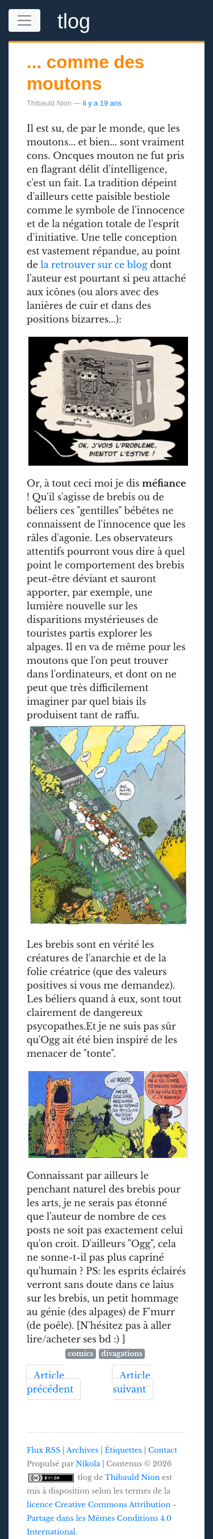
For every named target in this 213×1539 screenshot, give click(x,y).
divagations (121, 1353)
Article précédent (50, 1382)
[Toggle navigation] (24, 20)
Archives (82, 1450)
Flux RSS (43, 1450)
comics (81, 1353)
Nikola (88, 1463)
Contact (162, 1450)
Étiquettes (123, 1450)
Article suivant (131, 1382)
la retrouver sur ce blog (94, 264)
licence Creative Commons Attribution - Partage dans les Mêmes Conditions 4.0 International (101, 1518)
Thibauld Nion (132, 1477)
